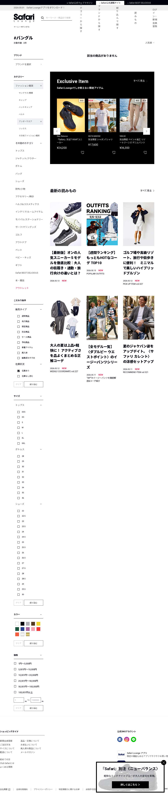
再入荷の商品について (31, 748)
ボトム (18, 166)
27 (23, 563)
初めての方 (5, 759)
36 (23, 498)
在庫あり (25, 371)
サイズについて (7, 748)
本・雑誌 (19, 280)
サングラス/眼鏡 (26, 93)
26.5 (23, 558)
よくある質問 (6, 767)
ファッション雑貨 (24, 86)
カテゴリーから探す (81, 18)
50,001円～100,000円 (28, 686)
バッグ (18, 173)
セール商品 (26, 337)
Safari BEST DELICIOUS (26, 273)
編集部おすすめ (28, 358)
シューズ (19, 181)
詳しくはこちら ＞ (130, 784)
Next (146, 131)
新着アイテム (27, 347)
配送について (6, 752)
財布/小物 (20, 189)
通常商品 (25, 316)
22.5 (23, 516)
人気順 (148, 42)
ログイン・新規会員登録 (155, 18)
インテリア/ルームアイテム (29, 211)
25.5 (23, 547)
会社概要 (5, 789)
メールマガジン (28, 752)
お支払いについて (29, 745)
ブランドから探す (99, 18)
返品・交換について (30, 741)
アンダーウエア (25, 121)
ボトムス (19, 449)
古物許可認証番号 (93, 789)
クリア (18, 384)
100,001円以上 (25, 692)
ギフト (18, 265)
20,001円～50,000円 (28, 681)
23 (23, 521)
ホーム (16, 27)
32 (23, 477)
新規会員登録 (6, 741)
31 (23, 472)
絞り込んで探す (117, 18)
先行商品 (25, 321)
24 (23, 532)
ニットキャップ (25, 107)
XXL (23, 443)
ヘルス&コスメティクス (27, 204)
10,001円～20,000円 (28, 675)
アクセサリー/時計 (24, 196)
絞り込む (33, 384)
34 (23, 487)
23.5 (23, 526)
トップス (19, 150)
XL (23, 438)
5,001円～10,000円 (27, 669)
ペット (18, 250)
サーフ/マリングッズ (25, 227)
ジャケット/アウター (25, 158)
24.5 (23, 537)
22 (23, 511)
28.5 (23, 579)
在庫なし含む (27, 376)
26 (23, 553)
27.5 (23, 568)
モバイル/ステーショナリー (29, 219)
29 (23, 461)
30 (23, 467)
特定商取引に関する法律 (69, 789)
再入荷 (24, 353)
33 (23, 482)
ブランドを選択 (23, 64)
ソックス (22, 129)
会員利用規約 (22, 789)
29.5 (23, 589)
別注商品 (25, 332)
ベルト (22, 114)
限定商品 (25, 326)
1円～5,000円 (25, 663)
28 (23, 456)
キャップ (22, 100)
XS (23, 417)
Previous (56, 131)
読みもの (135, 18)
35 (23, 493)
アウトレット (22, 288)
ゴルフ (18, 234)
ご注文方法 (5, 745)
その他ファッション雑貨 (29, 136)
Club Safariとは (7, 763)
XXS (23, 412)
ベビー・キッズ (23, 257)
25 (23, 542)
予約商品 (25, 342)
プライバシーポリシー (43, 789)
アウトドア (21, 242)
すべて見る (139, 80)
